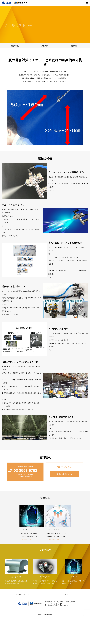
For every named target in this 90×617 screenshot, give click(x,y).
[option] (16, 570)
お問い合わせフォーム (64, 474)
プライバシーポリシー (22, 594)
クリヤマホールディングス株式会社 (56, 605)
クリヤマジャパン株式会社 (53, 604)
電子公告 (67, 594)
